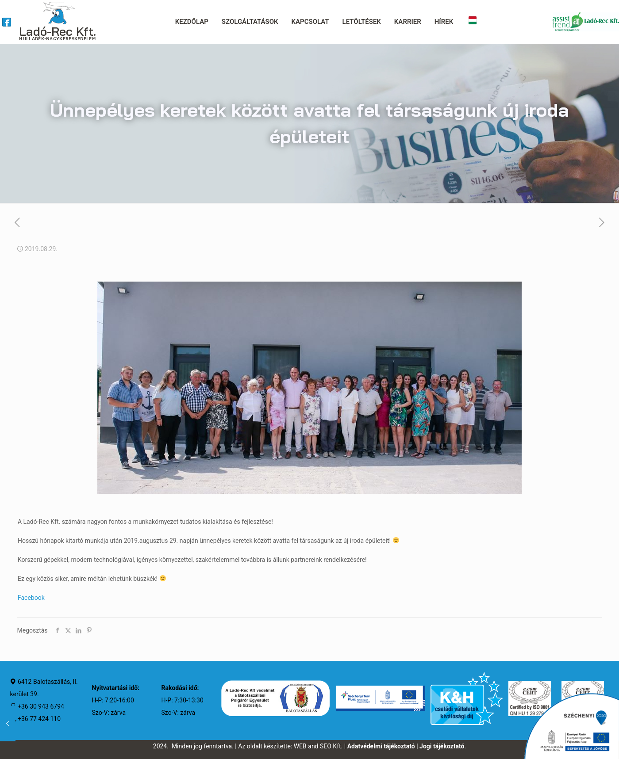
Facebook (31, 597)
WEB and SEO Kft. (318, 746)
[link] (6, 22)
